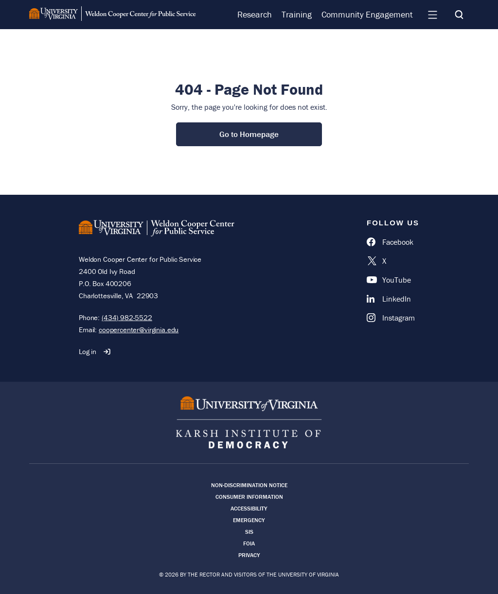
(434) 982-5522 (127, 317)
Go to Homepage (249, 134)
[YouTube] (393, 280)
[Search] (459, 14)
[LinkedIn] (393, 299)
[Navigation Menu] (432, 14)
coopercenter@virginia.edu (138, 329)
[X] (393, 261)
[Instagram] (393, 317)
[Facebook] (393, 242)
